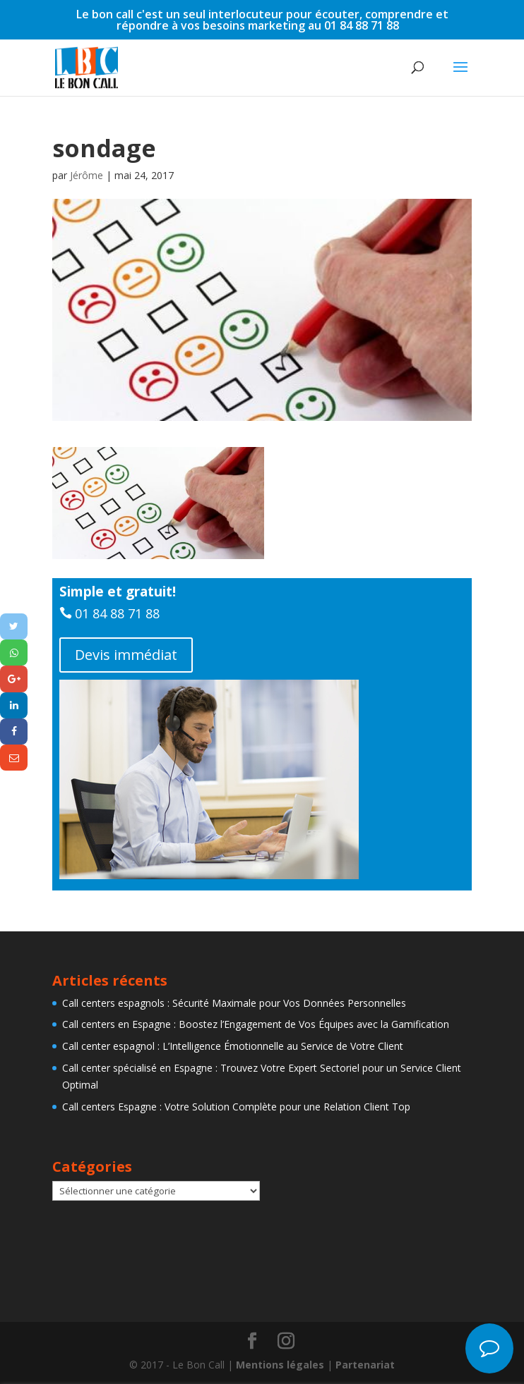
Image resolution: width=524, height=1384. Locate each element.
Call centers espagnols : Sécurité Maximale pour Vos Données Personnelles (234, 1003)
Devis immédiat (126, 654)
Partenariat (365, 1364)
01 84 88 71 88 (117, 613)
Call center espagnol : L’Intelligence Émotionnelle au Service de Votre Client (232, 1046)
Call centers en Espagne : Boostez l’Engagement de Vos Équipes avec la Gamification (255, 1024)
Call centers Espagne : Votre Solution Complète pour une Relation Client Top (236, 1106)
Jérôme (86, 175)
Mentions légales (280, 1364)
